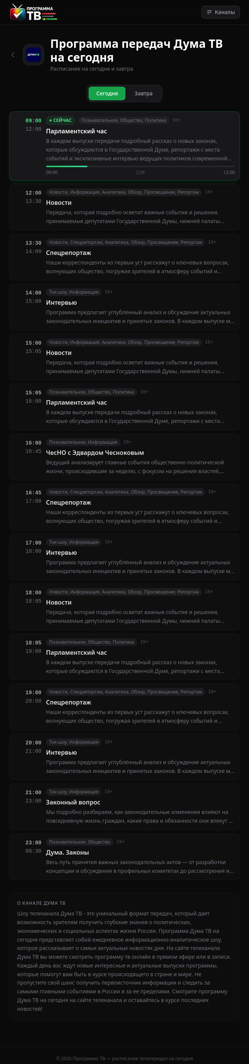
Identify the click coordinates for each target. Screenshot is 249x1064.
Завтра (143, 93)
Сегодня (107, 93)
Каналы (220, 12)
